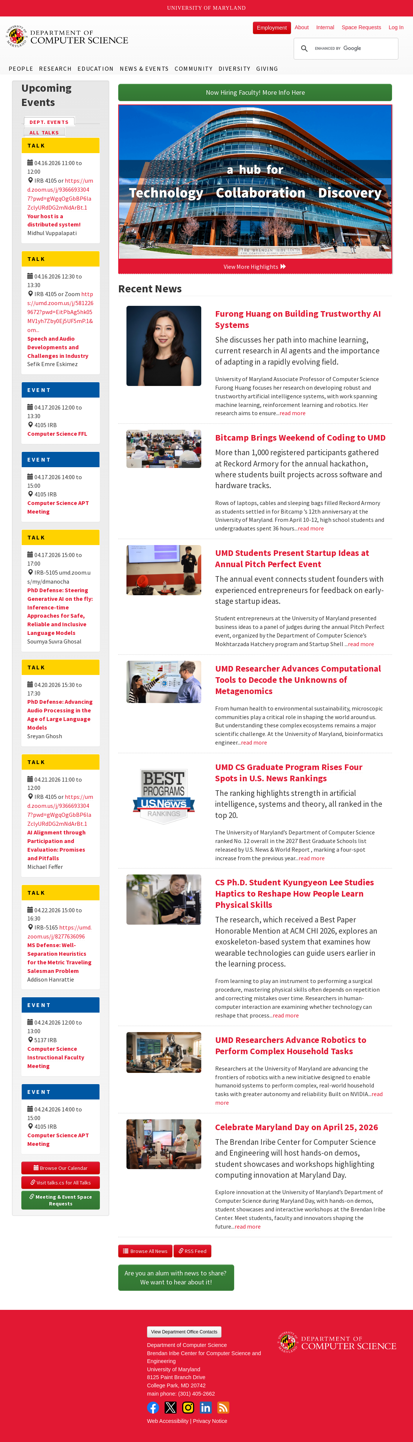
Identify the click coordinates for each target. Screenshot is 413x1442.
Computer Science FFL (57, 433)
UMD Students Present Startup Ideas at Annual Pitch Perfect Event (292, 558)
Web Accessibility (168, 1421)
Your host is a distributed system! (54, 220)
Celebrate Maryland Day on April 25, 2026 (296, 1127)
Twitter (171, 1408)
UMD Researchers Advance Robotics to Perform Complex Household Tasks (290, 1045)
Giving (267, 68)
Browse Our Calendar (61, 1168)
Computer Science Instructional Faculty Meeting (55, 1057)
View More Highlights (255, 266)
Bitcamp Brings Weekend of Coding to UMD (300, 437)
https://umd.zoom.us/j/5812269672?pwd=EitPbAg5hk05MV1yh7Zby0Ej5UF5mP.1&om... (60, 312)
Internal (325, 27)
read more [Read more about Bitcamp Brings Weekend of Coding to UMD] (311, 528)
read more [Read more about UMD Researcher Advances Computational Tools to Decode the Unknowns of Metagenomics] (254, 742)
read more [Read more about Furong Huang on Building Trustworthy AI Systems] (292, 413)
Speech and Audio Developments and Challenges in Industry (57, 347)
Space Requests (361, 27)
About (302, 27)
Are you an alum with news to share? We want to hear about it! (176, 1277)
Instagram (188, 1408)
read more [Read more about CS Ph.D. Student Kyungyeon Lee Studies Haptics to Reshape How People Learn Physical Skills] (286, 1015)
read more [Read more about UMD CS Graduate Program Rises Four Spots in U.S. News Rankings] (312, 858)
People (21, 68)
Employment (272, 28)
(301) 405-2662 (196, 1394)
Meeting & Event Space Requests (61, 1200)
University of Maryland (206, 8)
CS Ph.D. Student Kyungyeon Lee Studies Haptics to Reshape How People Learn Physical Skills (294, 893)
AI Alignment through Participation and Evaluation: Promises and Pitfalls (56, 845)
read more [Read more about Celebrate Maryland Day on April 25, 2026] (248, 1226)
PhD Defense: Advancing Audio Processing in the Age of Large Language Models (60, 714)
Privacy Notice (210, 1421)
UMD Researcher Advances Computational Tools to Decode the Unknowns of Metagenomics (298, 680)
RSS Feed (192, 1251)
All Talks (44, 132)
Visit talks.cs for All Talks (60, 1182)
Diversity (234, 68)
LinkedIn (206, 1408)
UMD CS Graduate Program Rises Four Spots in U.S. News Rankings (288, 772)
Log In (396, 27)
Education (95, 68)
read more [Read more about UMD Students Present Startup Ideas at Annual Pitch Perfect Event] (361, 644)
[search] (345, 48)
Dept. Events (52, 121)
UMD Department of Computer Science (67, 36)
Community (193, 68)
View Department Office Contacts (184, 1332)
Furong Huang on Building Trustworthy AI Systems (298, 319)
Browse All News (145, 1251)
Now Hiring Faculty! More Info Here (255, 92)
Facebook (153, 1408)
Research (55, 68)
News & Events (144, 68)
